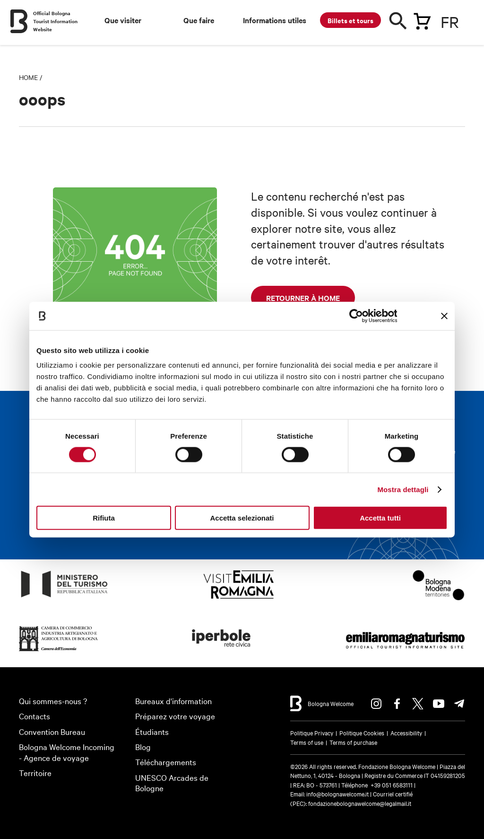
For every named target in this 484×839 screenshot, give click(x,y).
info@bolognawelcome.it (337, 793)
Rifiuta (104, 518)
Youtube (438, 703)
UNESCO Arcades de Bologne (171, 783)
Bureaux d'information (173, 700)
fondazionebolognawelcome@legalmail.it (359, 803)
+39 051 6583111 (392, 784)
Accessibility (406, 732)
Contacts (34, 715)
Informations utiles (274, 20)
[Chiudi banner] (444, 315)
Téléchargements (165, 761)
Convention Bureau (52, 731)
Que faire (198, 20)
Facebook (397, 703)
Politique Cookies (361, 732)
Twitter (418, 703)
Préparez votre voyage (175, 715)
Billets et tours (350, 20)
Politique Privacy (311, 732)
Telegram (459, 703)
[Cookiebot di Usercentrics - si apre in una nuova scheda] (355, 316)
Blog (143, 746)
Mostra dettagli (402, 489)
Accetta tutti (380, 518)
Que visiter (122, 20)
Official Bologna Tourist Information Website (55, 21)
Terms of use (306, 742)
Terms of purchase (353, 742)
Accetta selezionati (242, 518)
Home (28, 77)
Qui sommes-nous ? (53, 700)
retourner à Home (303, 297)
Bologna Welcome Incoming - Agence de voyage (66, 752)
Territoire (35, 772)
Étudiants (152, 731)
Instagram (376, 703)
